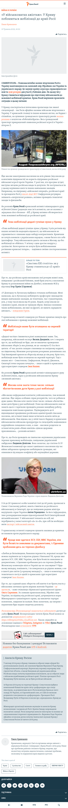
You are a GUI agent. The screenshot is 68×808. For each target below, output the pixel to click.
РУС (46, 805)
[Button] (61, 34)
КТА (34, 805)
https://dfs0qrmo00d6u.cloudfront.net (19, 620)
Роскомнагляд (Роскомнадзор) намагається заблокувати (28, 611)
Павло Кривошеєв (9, 24)
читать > (49, 635)
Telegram (27, 623)
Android (41, 647)
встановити (28, 626)
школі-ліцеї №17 (29, 194)
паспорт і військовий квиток (20, 524)
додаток (7, 647)
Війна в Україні (9, 10)
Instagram (37, 623)
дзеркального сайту (22, 617)
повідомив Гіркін (21, 311)
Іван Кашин (33, 366)
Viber (47, 623)
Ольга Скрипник (9, 593)
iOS (33, 647)
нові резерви (14, 92)
